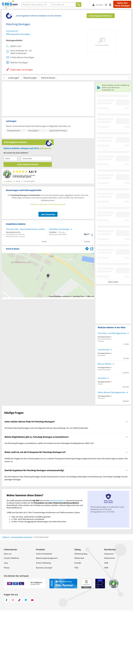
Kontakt (77, 611)
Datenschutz (109, 607)
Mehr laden (113, 330)
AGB (106, 611)
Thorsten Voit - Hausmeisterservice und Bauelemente (26, 182)
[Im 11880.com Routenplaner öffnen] (87, 201)
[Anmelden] (98, 5)
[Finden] (78, 4)
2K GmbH (102, 426)
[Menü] (111, 4)
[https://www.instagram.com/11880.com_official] (13, 648)
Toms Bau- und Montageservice (112, 381)
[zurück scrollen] (4, 77)
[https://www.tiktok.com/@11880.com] (19, 648)
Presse (6, 616)
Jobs (6, 611)
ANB (106, 616)
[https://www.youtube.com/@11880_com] (32, 648)
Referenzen (79, 607)
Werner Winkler (104, 412)
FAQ (76, 616)
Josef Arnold (103, 398)
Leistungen (13, 77)
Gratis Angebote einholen (100, 15)
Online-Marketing (43, 611)
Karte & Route (48, 77)
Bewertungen (30, 77)
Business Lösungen (44, 616)
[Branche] (36, 4)
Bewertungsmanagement (47, 607)
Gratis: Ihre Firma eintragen (122, 4)
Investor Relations (11, 607)
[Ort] (63, 4)
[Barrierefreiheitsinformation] (107, 4)
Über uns (7, 602)
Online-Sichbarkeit (44, 602)
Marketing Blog (80, 602)
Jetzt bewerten (48, 167)
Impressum (109, 602)
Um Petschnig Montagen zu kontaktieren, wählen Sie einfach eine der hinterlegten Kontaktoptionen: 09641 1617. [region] (50, 492)
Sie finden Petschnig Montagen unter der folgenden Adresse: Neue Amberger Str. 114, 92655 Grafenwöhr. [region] (46, 476)
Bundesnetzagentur (58, 549)
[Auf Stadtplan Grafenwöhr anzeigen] (91, 201)
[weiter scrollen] (129, 77)
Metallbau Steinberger (59, 182)
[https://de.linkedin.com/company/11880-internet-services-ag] (25, 648)
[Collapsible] (127, 470)
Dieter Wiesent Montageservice (111, 440)
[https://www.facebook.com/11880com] (6, 648)
